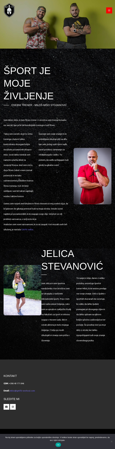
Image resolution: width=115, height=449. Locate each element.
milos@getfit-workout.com (22, 390)
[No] (111, 441)
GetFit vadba (27, 229)
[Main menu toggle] (109, 10)
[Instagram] (13, 407)
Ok (58, 445)
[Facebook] (6, 407)
